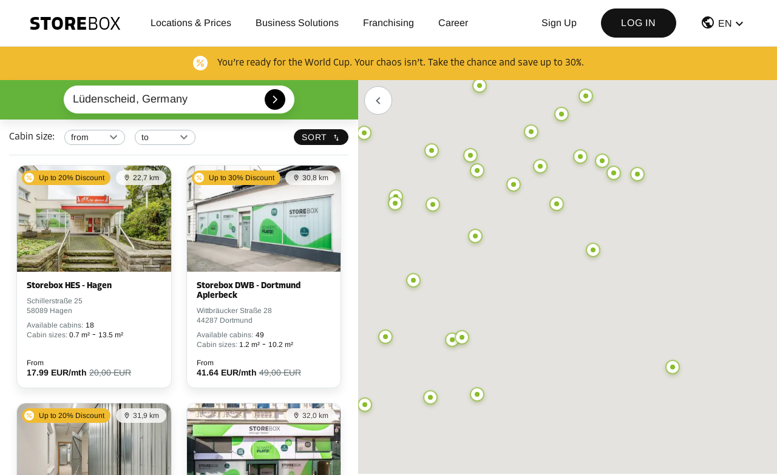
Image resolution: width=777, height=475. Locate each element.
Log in (638, 23)
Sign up (559, 23)
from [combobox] (80, 137)
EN (725, 23)
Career (453, 23)
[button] (723, 25)
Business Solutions (297, 23)
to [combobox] (145, 137)
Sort (321, 137)
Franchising (388, 23)
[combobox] (179, 99)
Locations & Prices (191, 23)
